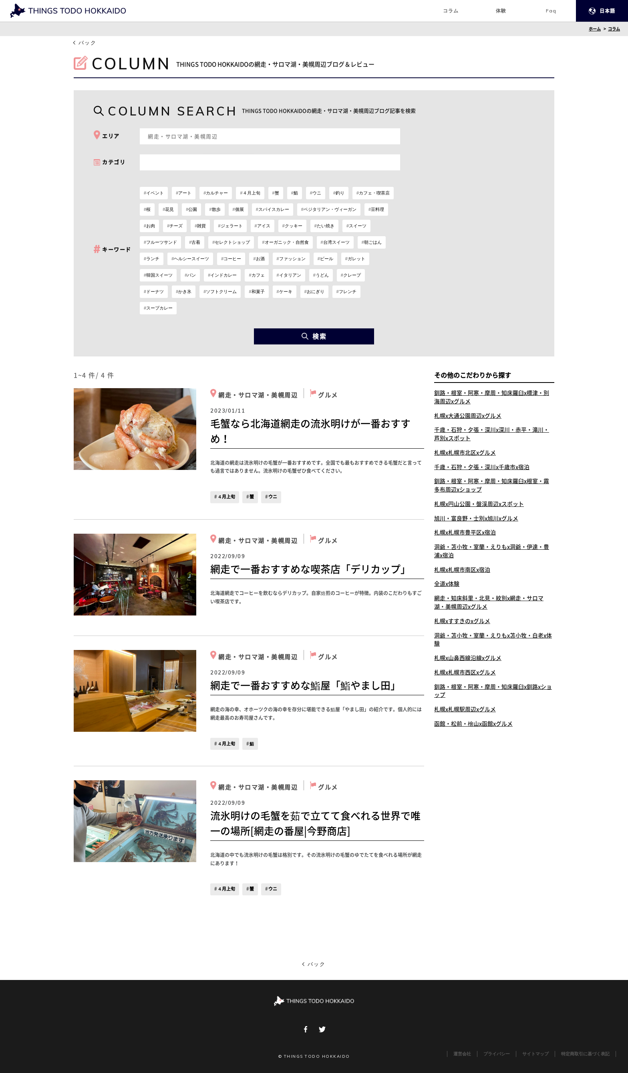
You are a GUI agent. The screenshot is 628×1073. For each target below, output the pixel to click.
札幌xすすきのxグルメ (462, 623)
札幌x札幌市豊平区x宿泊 (465, 533)
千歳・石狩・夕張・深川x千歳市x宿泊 (481, 467)
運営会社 (462, 1054)
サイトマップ (535, 1054)
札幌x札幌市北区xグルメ (465, 453)
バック (87, 42)
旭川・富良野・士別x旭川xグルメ (476, 519)
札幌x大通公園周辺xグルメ (467, 416)
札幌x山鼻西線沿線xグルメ (467, 660)
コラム (614, 29)
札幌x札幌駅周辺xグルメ (465, 712)
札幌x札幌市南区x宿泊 (462, 571)
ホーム (595, 29)
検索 (314, 336)
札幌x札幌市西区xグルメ (465, 674)
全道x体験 (446, 585)
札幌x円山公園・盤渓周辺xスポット (479, 505)
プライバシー (496, 1054)
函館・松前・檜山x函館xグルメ (473, 726)
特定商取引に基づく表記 (585, 1054)
